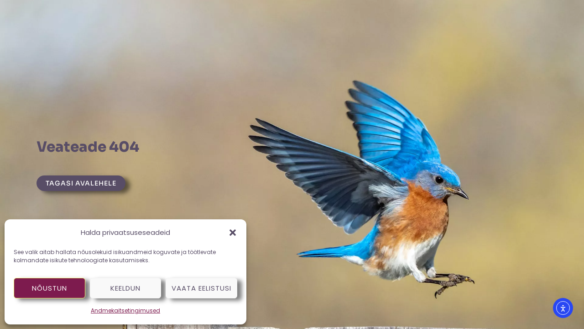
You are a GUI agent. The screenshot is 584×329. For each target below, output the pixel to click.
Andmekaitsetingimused (125, 310)
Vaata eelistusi (201, 288)
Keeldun (125, 288)
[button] (232, 232)
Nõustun (49, 288)
